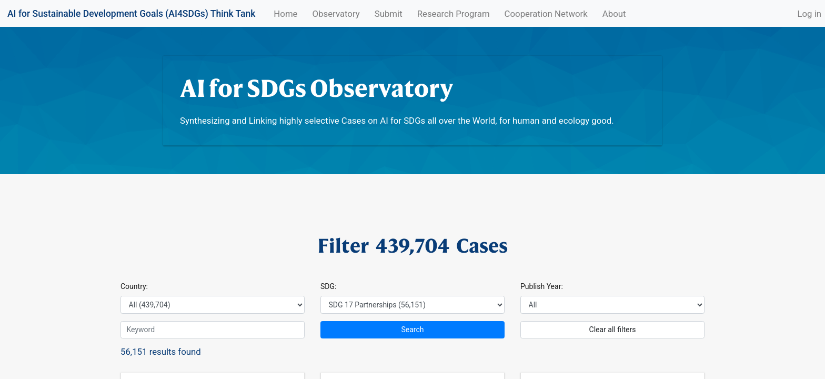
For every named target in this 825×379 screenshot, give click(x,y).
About (614, 13)
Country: (134, 286)
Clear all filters (612, 329)
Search (412, 329)
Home (287, 13)
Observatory (336, 13)
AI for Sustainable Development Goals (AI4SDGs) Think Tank (131, 13)
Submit (389, 13)
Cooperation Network (546, 13)
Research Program (453, 13)
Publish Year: (541, 286)
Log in (809, 13)
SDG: (328, 286)
